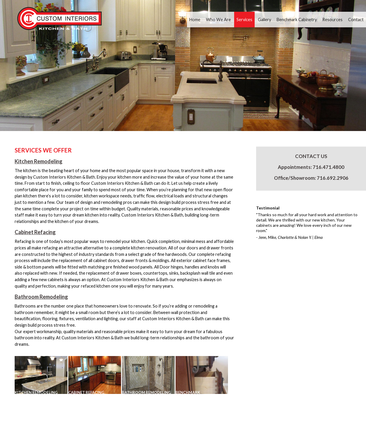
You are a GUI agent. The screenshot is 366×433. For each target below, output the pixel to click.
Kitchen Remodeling (38, 161)
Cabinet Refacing (35, 232)
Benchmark (188, 392)
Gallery (264, 19)
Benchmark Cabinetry (297, 19)
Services (244, 19)
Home (194, 19)
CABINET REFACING (86, 392)
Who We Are (218, 19)
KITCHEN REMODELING (36, 392)
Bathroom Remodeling (41, 296)
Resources (332, 19)
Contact (356, 19)
